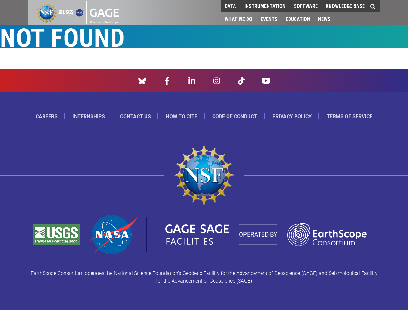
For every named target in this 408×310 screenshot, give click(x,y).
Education (298, 19)
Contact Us (135, 116)
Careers (47, 116)
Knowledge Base (345, 6)
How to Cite (181, 116)
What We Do (238, 19)
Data (230, 6)
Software (306, 6)
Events (269, 19)
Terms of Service (349, 116)
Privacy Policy (292, 116)
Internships (88, 116)
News (324, 19)
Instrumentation (265, 6)
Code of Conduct (234, 116)
